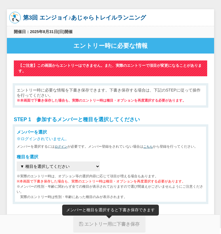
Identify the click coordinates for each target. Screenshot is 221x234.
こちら (149, 146)
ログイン (61, 146)
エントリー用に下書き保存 (109, 224)
